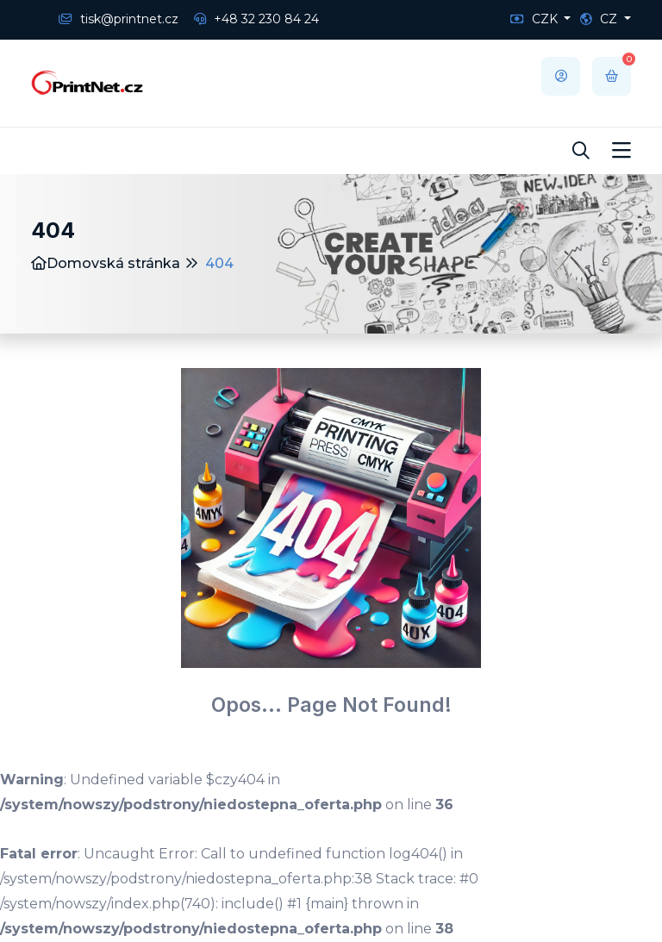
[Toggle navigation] (621, 151)
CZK (535, 19)
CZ (600, 19)
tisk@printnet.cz (118, 19)
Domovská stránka (105, 263)
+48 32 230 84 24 (256, 19)
